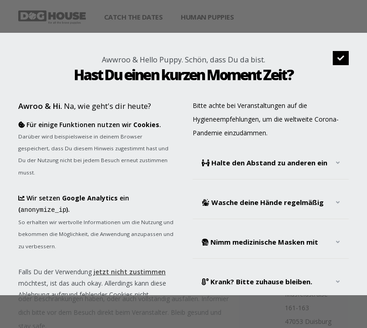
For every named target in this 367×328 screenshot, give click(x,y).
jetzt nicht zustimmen (130, 270)
